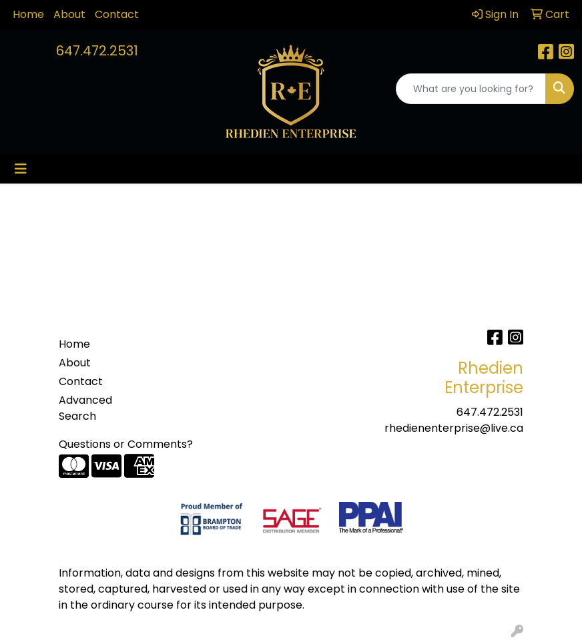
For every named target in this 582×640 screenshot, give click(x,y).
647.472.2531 (97, 50)
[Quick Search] (471, 88)
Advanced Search (85, 408)
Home (28, 14)
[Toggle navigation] (21, 168)
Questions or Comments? (126, 444)
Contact (117, 14)
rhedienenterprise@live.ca (453, 428)
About (69, 14)
